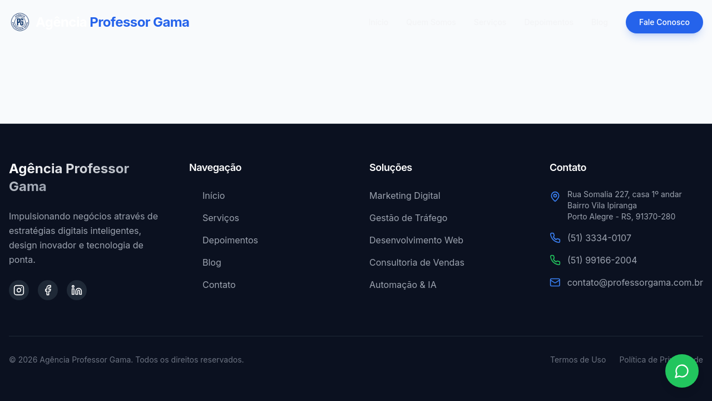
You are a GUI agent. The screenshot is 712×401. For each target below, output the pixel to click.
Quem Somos (431, 22)
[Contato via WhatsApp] (682, 371)
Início (379, 22)
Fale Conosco (664, 22)
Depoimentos (548, 22)
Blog (599, 22)
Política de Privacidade (661, 359)
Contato (212, 284)
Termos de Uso (578, 359)
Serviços (490, 22)
